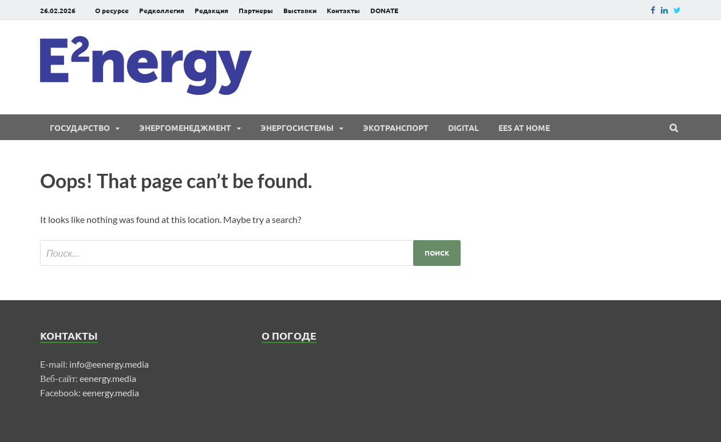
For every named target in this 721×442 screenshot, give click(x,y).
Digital (463, 127)
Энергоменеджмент (185, 127)
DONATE (384, 10)
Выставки (299, 10)
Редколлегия (161, 10)
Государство (80, 127)
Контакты (343, 10)
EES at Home (524, 127)
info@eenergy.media (109, 364)
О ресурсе (112, 10)
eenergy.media (108, 378)
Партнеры (256, 10)
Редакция (211, 10)
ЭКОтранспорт (396, 127)
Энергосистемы (297, 127)
